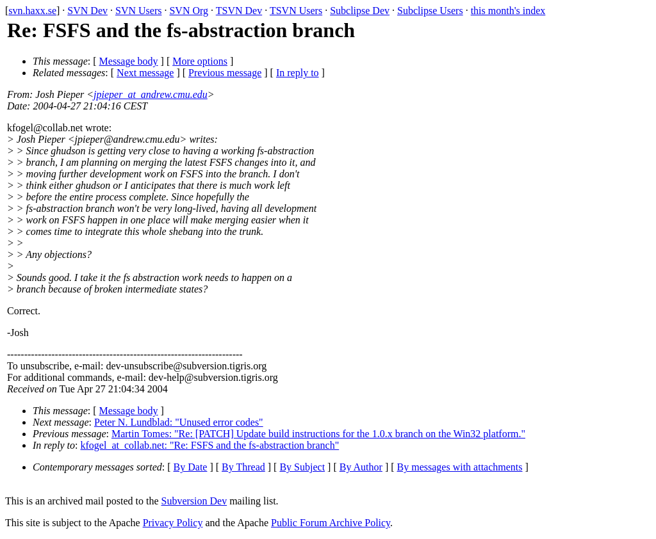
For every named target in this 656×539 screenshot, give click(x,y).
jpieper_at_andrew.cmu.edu (151, 94)
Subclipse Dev (360, 10)
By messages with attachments (460, 467)
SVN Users (138, 10)
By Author (361, 467)
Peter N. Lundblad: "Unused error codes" (178, 422)
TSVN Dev (239, 10)
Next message (145, 72)
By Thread (243, 467)
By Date (191, 467)
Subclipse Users (430, 10)
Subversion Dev (194, 500)
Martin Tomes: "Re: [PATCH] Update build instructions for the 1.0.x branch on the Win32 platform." (318, 433)
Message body (128, 61)
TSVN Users (296, 10)
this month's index (508, 10)
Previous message (224, 72)
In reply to (297, 72)
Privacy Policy (173, 522)
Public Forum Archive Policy (330, 522)
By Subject (302, 467)
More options (199, 61)
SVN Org (188, 10)
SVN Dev (87, 10)
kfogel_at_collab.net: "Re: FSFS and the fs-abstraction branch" (210, 445)
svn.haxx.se (32, 10)
